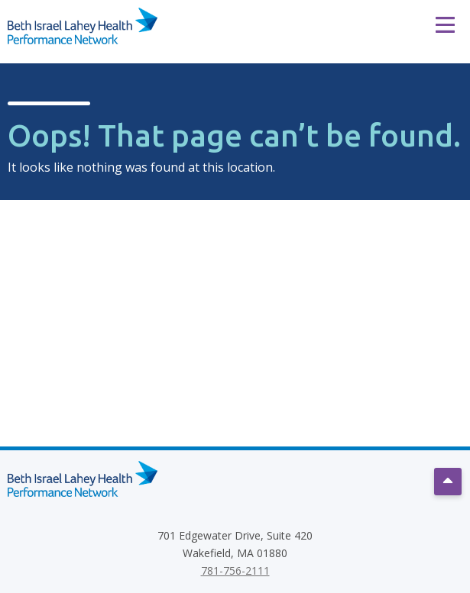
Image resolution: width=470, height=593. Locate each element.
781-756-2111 (235, 570)
